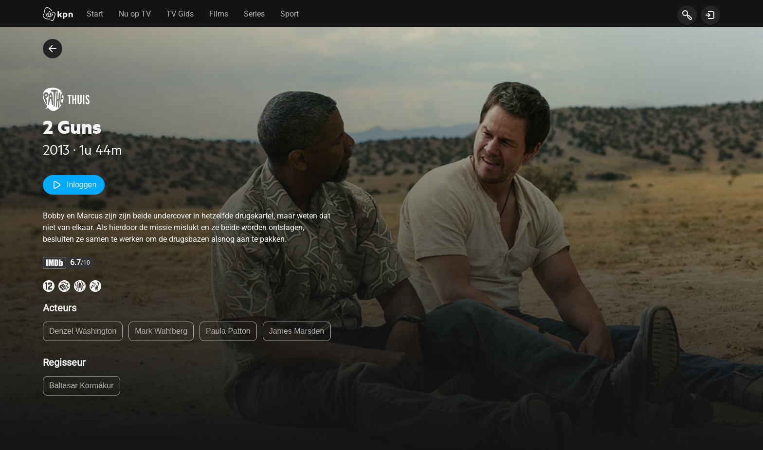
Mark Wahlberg (161, 331)
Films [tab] (218, 13)
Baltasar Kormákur (81, 385)
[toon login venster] (710, 15)
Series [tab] (254, 13)
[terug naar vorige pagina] (52, 48)
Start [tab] (95, 13)
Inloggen (73, 185)
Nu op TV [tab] (135, 13)
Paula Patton (228, 331)
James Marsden (297, 331)
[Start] (58, 15)
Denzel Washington (82, 331)
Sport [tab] (289, 13)
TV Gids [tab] (180, 13)
